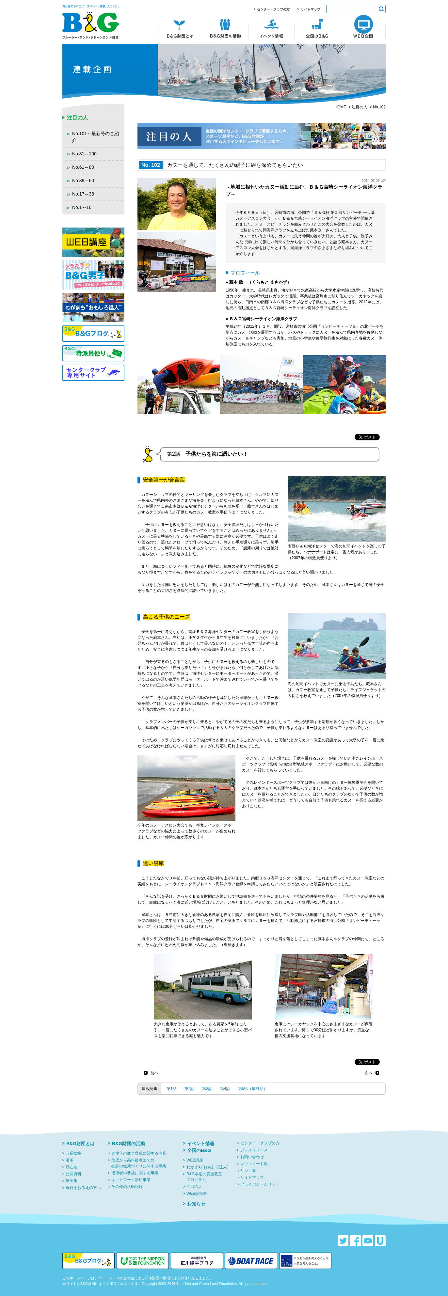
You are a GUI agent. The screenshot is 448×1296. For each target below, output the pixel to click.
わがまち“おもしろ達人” (207, 1167)
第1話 (172, 1088)
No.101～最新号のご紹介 (95, 137)
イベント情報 (201, 1143)
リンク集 (248, 1170)
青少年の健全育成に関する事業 (138, 1153)
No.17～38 (83, 194)
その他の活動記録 (127, 1186)
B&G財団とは (80, 1143)
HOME (340, 107)
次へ (369, 1073)
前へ (154, 1073)
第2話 (189, 1088)
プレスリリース (254, 1150)
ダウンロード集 (254, 1164)
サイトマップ (310, 9)
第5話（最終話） (253, 1088)
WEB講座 (194, 1160)
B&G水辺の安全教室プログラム (204, 1177)
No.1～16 (81, 207)
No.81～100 (84, 153)
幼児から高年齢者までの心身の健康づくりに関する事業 (138, 1163)
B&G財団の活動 (128, 1143)
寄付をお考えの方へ (83, 1187)
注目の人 (359, 107)
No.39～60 (83, 180)
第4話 (225, 1088)
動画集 (71, 1180)
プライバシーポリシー (260, 1184)
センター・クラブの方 (273, 9)
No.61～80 (83, 167)
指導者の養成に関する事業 (134, 1173)
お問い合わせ (252, 1157)
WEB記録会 (196, 1193)
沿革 (69, 1160)
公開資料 (73, 1174)
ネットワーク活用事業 (131, 1179)
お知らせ (196, 1204)
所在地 (71, 1167)
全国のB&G (199, 1150)
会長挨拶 (73, 1153)
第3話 (207, 1088)
